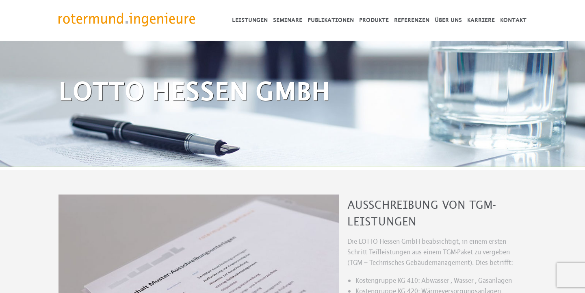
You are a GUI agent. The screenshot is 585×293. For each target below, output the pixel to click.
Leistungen (250, 20)
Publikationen (331, 20)
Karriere (481, 20)
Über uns (448, 20)
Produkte (374, 20)
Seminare (287, 20)
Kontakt (513, 20)
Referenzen (411, 20)
